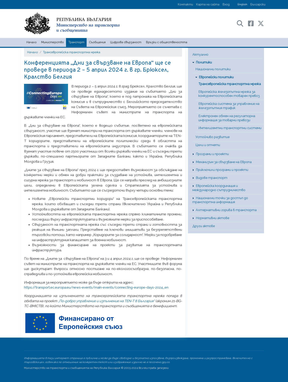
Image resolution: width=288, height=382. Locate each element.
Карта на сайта (207, 4)
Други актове (203, 226)
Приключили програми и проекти (222, 170)
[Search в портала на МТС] (242, 23)
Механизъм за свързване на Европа (224, 162)
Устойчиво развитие (212, 137)
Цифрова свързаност (125, 42)
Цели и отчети (207, 145)
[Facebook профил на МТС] (253, 23)
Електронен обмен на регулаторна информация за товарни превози (226, 118)
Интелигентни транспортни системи (229, 128)
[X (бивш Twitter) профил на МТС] (261, 23)
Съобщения (97, 42)
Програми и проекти (212, 154)
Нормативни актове (212, 218)
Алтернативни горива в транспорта (226, 210)
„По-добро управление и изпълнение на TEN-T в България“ (106, 301)
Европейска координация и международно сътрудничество (218, 188)
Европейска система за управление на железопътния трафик (228, 106)
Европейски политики (216, 77)
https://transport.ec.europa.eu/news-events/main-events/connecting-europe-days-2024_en (96, 287)
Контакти (185, 4)
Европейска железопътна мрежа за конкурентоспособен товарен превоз (229, 94)
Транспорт (76, 42)
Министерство (52, 42)
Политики (204, 62)
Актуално (200, 54)
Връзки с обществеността (166, 42)
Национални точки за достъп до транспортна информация (220, 200)
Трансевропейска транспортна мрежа (71, 52)
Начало (31, 42)
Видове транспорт (211, 178)
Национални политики (213, 69)
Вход (226, 4)
